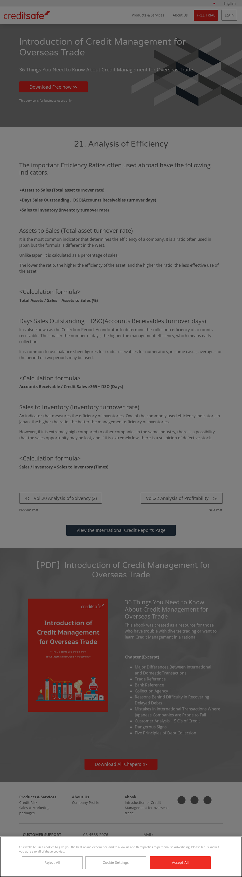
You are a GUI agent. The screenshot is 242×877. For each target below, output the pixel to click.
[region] (121, 856)
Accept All (180, 862)
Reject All (52, 862)
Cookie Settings (116, 862)
